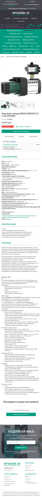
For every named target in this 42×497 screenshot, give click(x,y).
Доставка (28, 465)
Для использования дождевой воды (23, 215)
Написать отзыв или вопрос (21, 414)
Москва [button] (13, 141)
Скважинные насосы (14, 39)
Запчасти (37, 52)
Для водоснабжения (7, 215)
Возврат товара (30, 470)
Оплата (28, 467)
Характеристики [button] (9, 136)
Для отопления (27, 33)
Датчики (4, 46)
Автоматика (6, 52)
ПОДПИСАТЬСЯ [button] (21, 447)
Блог (27, 476)
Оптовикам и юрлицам (20, 18)
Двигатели (13, 46)
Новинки (34, 18)
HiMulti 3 (9, 219)
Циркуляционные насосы (14, 30)
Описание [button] (21, 136)
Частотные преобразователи (11, 49)
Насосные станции (29, 30)
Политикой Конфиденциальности (29, 451)
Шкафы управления (28, 39)
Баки (31, 46)
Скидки (28, 478)
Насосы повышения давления (13, 36)
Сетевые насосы (23, 46)
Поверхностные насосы (30, 43)
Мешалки (29, 52)
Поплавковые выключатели (13, 43)
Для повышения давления (15, 217)
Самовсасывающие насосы (31, 49)
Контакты (21, 21)
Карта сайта (8, 478)
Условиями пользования (20, 452)
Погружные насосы (15, 33)
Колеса (38, 46)
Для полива (25, 217)
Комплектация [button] (33, 136)
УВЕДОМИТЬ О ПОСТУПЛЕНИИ (21, 131)
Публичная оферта (10, 481)
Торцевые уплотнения (31, 36)
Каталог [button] (7, 18)
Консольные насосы (18, 52)
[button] (10, 5)
